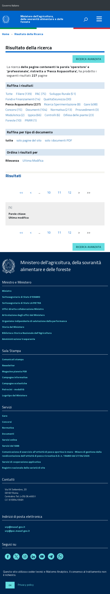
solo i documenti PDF (58, 140)
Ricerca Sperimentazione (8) (62, 104)
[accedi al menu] (99, 19)
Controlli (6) (52, 115)
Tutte (9, 93)
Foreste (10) (13, 120)
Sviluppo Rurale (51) (63, 93)
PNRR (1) (31, 120)
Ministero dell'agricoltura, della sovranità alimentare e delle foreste (41, 19)
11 (59, 192)
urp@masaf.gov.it (15, 527)
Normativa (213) (61, 109)
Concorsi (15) (14, 109)
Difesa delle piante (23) (78, 115)
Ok (10, 585)
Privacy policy (26, 585)
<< (21, 192)
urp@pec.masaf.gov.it (17, 531)
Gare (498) (90, 104)
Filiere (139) (24, 93)
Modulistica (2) (15, 115)
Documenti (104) (36, 109)
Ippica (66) (34, 115)
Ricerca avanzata (88, 59)
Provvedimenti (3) (87, 109)
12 (69, 192)
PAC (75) (40, 93)
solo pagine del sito (28, 140)
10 (49, 192)
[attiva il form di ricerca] (85, 19)
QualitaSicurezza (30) (57, 99)
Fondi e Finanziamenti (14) (23, 99)
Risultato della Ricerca (28, 34)
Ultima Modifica (33, 160)
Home (5, 34)
